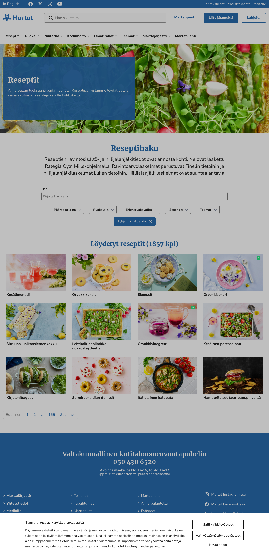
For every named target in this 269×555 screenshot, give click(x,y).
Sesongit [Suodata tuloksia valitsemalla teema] (179, 210)
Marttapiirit (82, 510)
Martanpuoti (184, 17)
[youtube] (59, 4)
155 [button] (51, 414)
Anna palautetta (154, 503)
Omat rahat (104, 36)
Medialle (13, 510)
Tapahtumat (83, 503)
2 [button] (35, 414)
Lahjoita (254, 17)
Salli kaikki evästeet (218, 524)
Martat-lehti (185, 36)
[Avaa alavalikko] (38, 36)
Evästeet (148, 510)
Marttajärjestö (155, 36)
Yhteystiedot (215, 4)
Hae (44, 189)
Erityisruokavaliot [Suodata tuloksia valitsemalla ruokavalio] (142, 210)
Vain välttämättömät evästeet (218, 535)
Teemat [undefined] (208, 210)
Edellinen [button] (13, 414)
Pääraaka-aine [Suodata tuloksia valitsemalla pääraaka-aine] (68, 210)
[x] (40, 4)
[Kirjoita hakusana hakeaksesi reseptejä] (134, 196)
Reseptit (11, 36)
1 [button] (27, 414)
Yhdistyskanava (239, 4)
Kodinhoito (76, 36)
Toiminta (81, 495)
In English (11, 3)
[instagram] (50, 4)
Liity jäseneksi (221, 17)
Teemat (128, 36)
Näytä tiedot (218, 545)
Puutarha (51, 36)
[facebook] (30, 4)
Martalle (260, 4)
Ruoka (30, 36)
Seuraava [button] (68, 414)
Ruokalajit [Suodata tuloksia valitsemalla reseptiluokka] (103, 210)
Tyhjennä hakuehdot (135, 221)
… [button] (42, 414)
